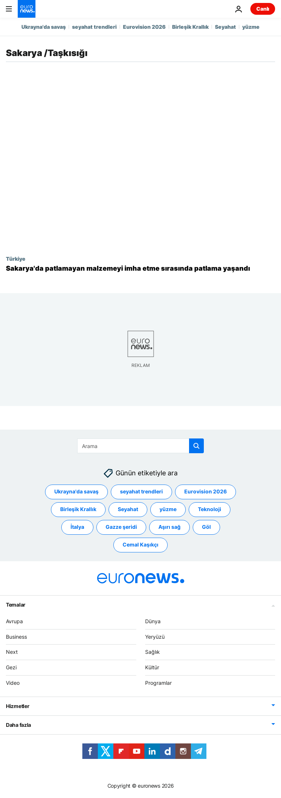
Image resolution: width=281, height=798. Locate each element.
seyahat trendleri (94, 27)
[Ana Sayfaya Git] (26, 9)
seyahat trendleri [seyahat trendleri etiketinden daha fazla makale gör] (141, 491)
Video (13, 683)
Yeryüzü (155, 637)
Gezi (11, 667)
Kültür (152, 667)
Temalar (15, 604)
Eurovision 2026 (144, 27)
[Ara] (140, 445)
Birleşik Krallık (190, 27)
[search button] (196, 445)
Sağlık (152, 652)
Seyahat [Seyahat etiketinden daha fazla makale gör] (128, 509)
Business (16, 637)
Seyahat (225, 27)
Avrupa (14, 621)
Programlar (158, 683)
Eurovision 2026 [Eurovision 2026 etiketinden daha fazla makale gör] (205, 491)
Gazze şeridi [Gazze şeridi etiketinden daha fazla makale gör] (121, 527)
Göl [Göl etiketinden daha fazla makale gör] (206, 527)
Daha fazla (18, 725)
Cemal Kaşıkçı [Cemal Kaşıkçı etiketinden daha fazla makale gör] (140, 544)
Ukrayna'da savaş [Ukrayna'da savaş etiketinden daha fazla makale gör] (76, 491)
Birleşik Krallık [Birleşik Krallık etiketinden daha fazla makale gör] (78, 509)
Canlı (262, 9)
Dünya (153, 621)
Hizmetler (17, 706)
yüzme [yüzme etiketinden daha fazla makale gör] (168, 509)
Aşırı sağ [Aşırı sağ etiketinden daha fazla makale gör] (169, 527)
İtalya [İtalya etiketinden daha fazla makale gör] (77, 527)
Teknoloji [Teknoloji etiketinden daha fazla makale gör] (209, 509)
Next (12, 652)
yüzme (251, 27)
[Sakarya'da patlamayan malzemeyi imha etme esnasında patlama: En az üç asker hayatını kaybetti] (140, 268)
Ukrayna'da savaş (43, 27)
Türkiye (15, 258)
